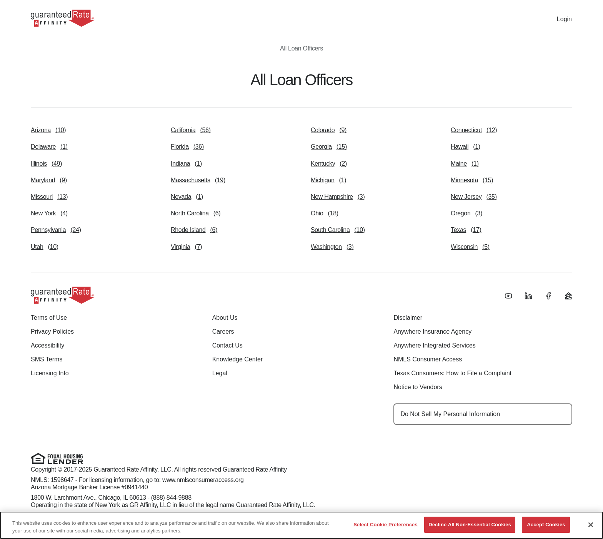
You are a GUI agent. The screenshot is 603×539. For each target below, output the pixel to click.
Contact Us (227, 345)
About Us (225, 317)
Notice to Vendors (417, 387)
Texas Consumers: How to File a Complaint (452, 373)
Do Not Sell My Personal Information (450, 414)
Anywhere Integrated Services (434, 345)
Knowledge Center (237, 359)
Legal (219, 373)
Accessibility (47, 345)
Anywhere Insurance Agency (432, 331)
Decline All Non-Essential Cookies (469, 524)
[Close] (590, 524)
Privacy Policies (52, 331)
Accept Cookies (546, 524)
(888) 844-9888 (171, 497)
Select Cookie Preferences (385, 524)
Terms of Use (49, 317)
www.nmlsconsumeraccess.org (203, 480)
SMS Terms (46, 359)
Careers (223, 331)
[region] (301, 525)
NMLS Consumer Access (427, 359)
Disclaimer (407, 317)
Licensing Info (50, 373)
